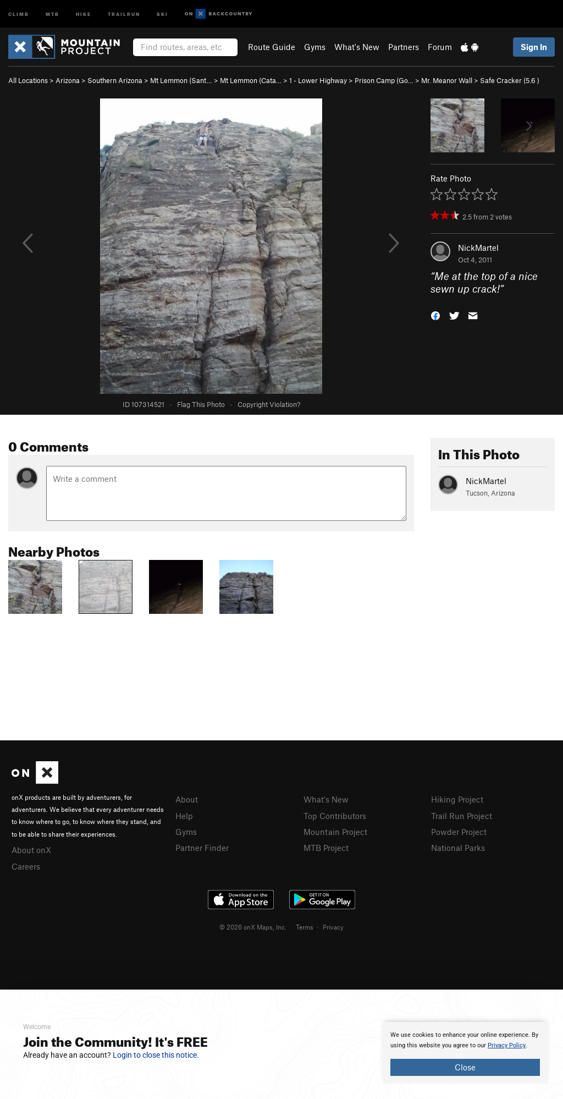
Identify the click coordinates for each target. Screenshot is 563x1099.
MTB (52, 13)
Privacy (333, 927)
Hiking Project (457, 799)
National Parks (458, 848)
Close (465, 1067)
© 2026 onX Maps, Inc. (252, 927)
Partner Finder (202, 848)
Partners (403, 47)
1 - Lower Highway (318, 80)
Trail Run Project (461, 816)
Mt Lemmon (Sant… (181, 80)
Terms (304, 927)
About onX (31, 850)
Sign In (534, 47)
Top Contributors (334, 816)
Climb (18, 13)
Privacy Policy (507, 1045)
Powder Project (459, 832)
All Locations (28, 80)
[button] (435, 314)
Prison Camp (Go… (384, 80)
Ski (162, 13)
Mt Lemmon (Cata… (251, 80)
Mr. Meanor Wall (446, 80)
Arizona (68, 80)
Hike (83, 13)
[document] (465, 1053)
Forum (440, 47)
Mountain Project (335, 832)
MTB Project (326, 848)
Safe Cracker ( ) (509, 80)
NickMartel (478, 247)
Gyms (314, 47)
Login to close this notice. (156, 1055)
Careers (26, 866)
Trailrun (124, 13)
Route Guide (271, 47)
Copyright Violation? (269, 404)
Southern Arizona (114, 80)
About (186, 799)
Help (184, 816)
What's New (356, 47)
